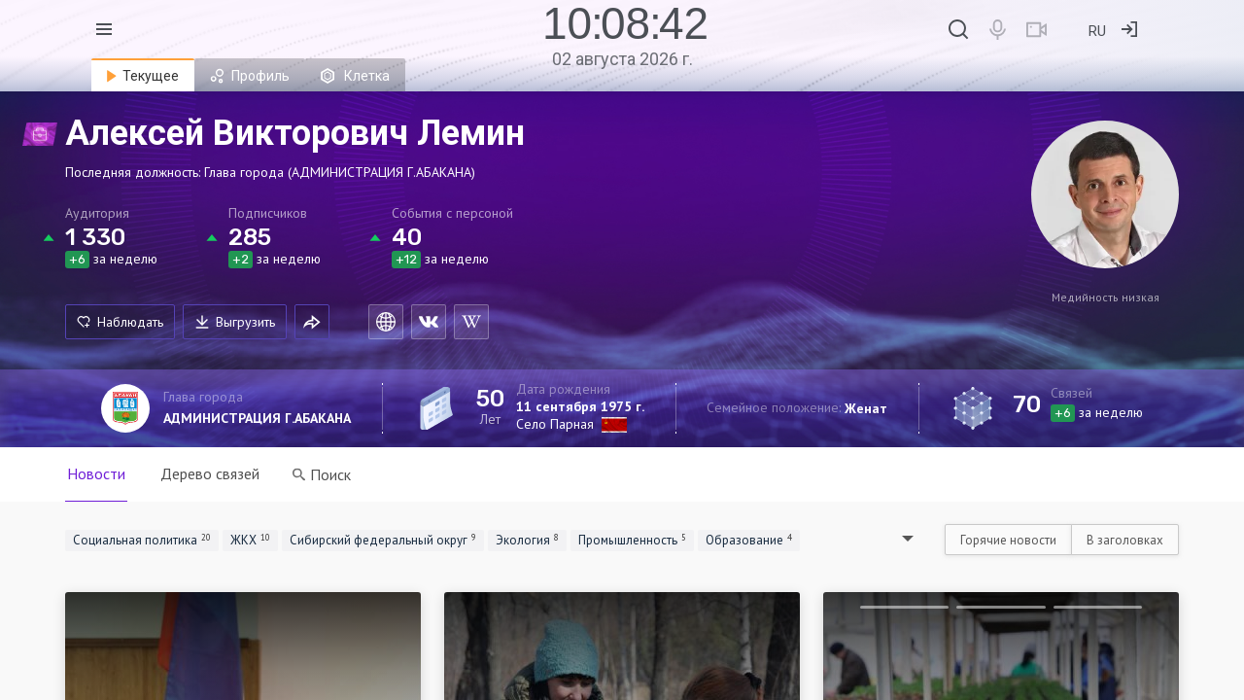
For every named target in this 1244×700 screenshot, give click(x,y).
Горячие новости (1008, 540)
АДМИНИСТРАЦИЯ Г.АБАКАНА (257, 418)
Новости (96, 473)
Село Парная (555, 424)
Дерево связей (209, 473)
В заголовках (1125, 540)
